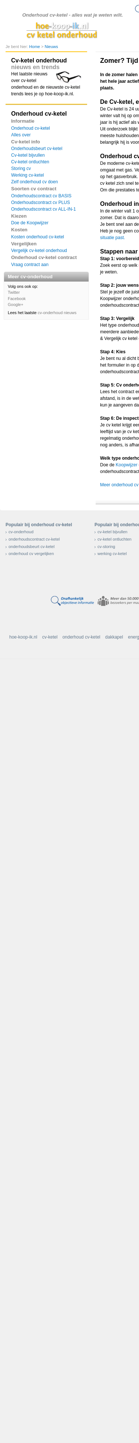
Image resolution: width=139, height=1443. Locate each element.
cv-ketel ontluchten (114, 539)
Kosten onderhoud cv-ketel (37, 236)
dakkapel (114, 637)
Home (35, 46)
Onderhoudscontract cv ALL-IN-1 (43, 209)
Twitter (14, 292)
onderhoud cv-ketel (81, 637)
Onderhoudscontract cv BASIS (41, 195)
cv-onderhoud (21, 532)
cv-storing (106, 546)
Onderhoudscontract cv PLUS (40, 202)
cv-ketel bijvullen (112, 532)
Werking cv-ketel (27, 175)
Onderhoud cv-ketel (30, 128)
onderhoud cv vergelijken (31, 553)
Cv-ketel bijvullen (28, 155)
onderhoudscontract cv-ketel (34, 539)
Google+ (15, 304)
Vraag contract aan (30, 264)
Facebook (17, 298)
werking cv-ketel (112, 553)
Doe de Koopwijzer (30, 222)
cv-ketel (49, 637)
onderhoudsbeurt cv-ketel (31, 546)
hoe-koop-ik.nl (23, 637)
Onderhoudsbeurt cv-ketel (36, 148)
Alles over (21, 134)
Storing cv (21, 168)
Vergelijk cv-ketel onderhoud (39, 250)
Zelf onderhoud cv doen (34, 181)
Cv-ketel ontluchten (30, 161)
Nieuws (51, 46)
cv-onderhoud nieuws (57, 312)
